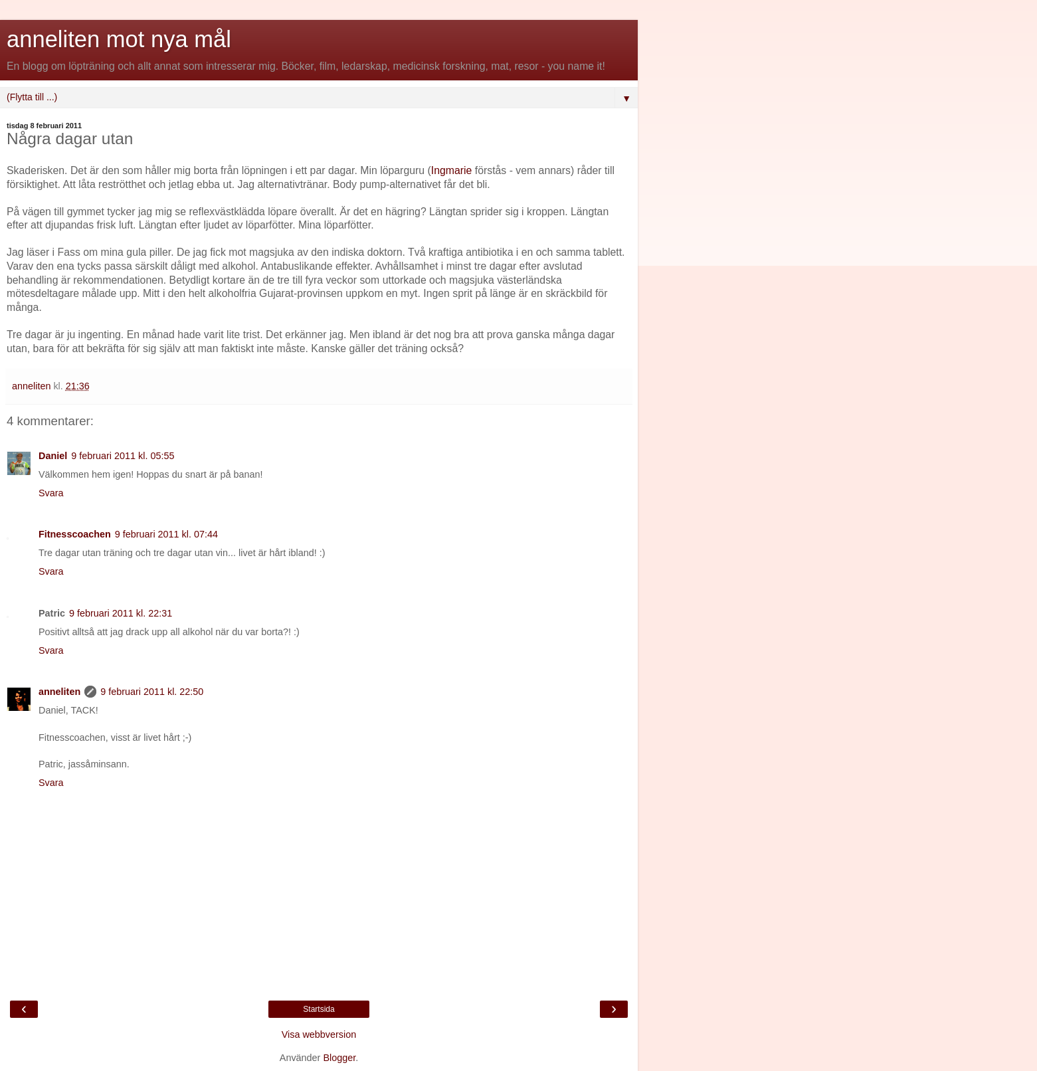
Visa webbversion (319, 1034)
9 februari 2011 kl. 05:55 (122, 455)
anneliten (59, 691)
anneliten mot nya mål (119, 39)
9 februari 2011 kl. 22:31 (120, 613)
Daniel (53, 455)
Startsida (318, 1009)
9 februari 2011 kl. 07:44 (166, 534)
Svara (51, 493)
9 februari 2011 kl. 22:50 (151, 691)
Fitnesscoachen (75, 534)
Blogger (339, 1057)
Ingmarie (451, 170)
